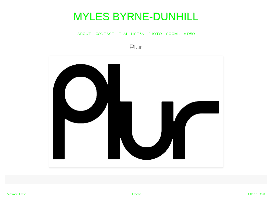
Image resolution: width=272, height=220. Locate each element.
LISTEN (137, 33)
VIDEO (189, 33)
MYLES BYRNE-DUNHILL (135, 16)
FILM (123, 33)
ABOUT (84, 33)
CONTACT (104, 33)
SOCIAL (172, 33)
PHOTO (155, 33)
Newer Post (16, 193)
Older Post (256, 193)
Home (137, 193)
